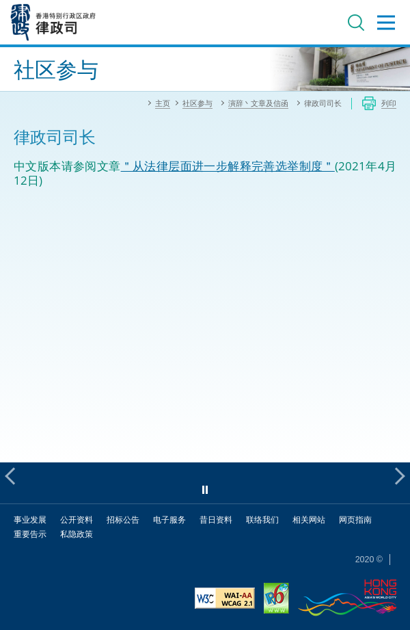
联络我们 (262, 519)
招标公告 (123, 519)
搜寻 (356, 22)
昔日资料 (216, 519)
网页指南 (355, 519)
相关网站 (308, 519)
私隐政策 (76, 534)
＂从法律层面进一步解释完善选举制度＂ (228, 166)
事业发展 (30, 519)
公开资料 (76, 519)
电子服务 (169, 519)
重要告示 (30, 534)
